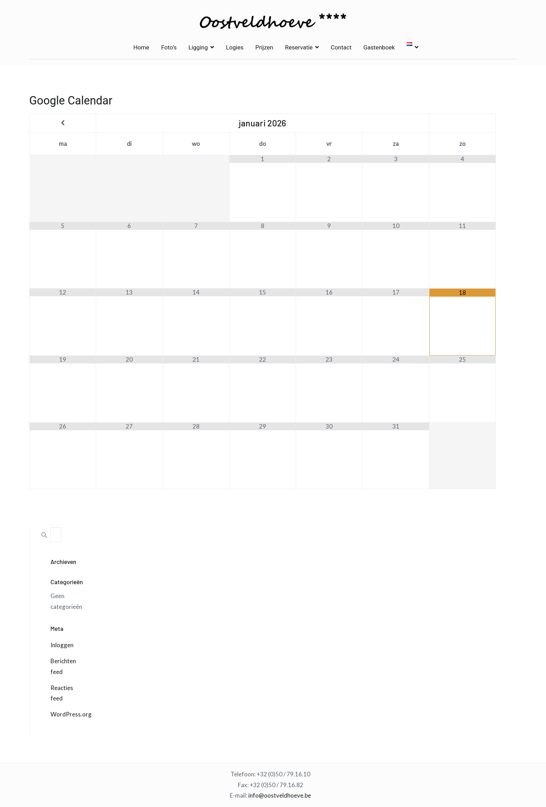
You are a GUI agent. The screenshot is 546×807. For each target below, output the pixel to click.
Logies (234, 47)
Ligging (198, 47)
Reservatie (299, 47)
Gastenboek (379, 47)
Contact (341, 47)
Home (141, 47)
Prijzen (264, 47)
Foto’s (169, 47)
